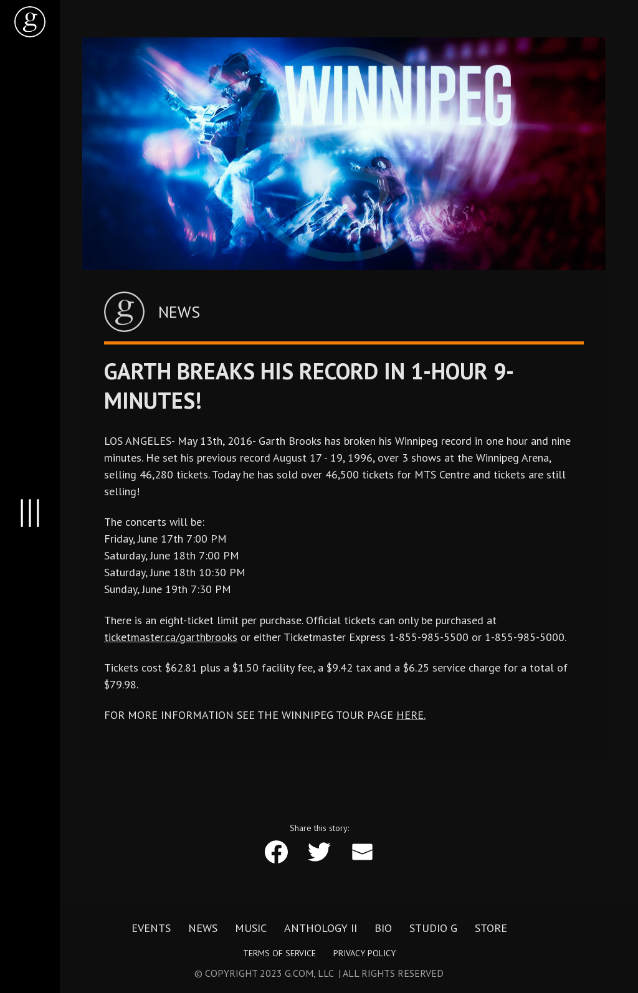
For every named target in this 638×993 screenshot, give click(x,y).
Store (491, 928)
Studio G (433, 928)
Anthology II (320, 928)
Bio (383, 928)
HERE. (411, 715)
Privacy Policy (364, 953)
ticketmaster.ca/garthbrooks (170, 637)
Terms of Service (279, 953)
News (202, 928)
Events (151, 928)
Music (251, 928)
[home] (29, 21)
